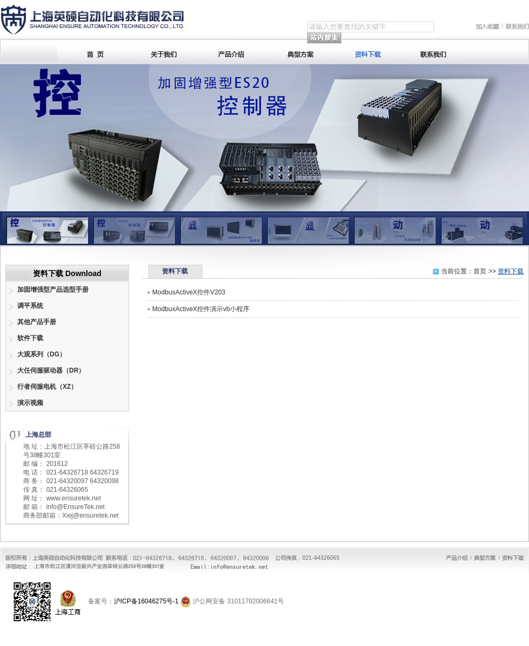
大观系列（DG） (41, 354)
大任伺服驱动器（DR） (51, 370)
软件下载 (30, 338)
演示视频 (30, 403)
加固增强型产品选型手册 (53, 289)
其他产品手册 (36, 322)
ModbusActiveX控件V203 (188, 292)
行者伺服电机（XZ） (47, 386)
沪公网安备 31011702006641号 (238, 601)
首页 (479, 271)
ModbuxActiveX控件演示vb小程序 (200, 309)
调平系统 (30, 306)
